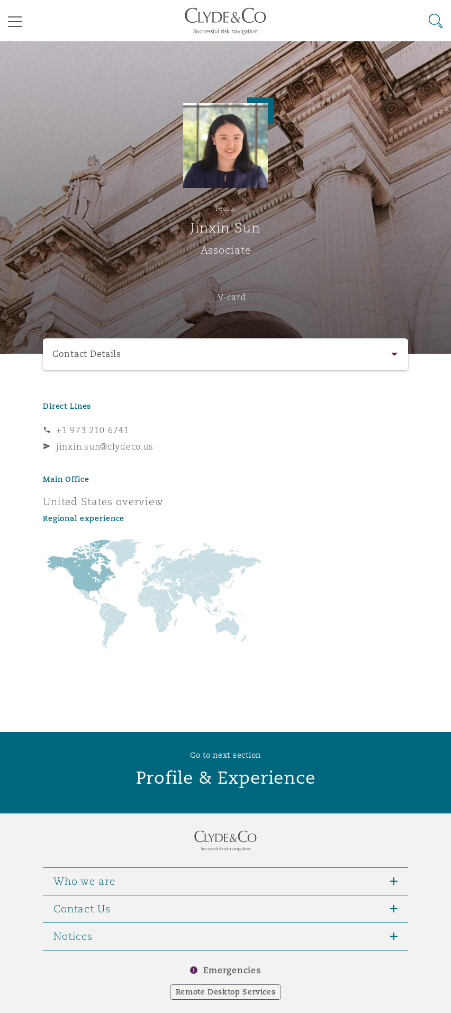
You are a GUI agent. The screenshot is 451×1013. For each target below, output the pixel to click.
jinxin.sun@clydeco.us (104, 446)
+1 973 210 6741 (92, 430)
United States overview (103, 501)
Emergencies (231, 970)
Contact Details (86, 354)
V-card (232, 297)
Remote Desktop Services (226, 992)
